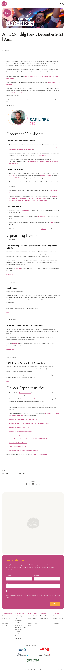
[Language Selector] (58, 3)
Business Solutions (7, 614)
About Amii (43, 614)
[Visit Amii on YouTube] (40, 665)
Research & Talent (32, 614)
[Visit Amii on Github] (37, 665)
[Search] (63, 4)
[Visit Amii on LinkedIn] (34, 665)
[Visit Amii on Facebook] (25, 665)
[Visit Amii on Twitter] (28, 665)
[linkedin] (33, 484)
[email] (36, 484)
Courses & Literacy (19, 614)
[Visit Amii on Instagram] (31, 665)
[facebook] (26, 484)
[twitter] (29, 484)
